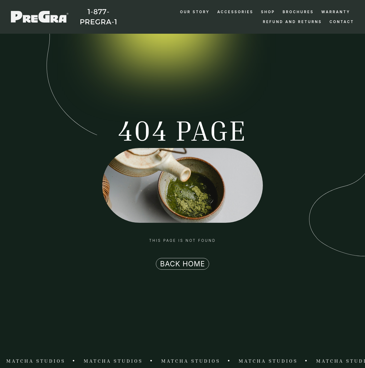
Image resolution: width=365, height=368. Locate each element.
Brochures (298, 12)
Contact (342, 22)
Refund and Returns (292, 22)
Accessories (235, 12)
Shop (268, 12)
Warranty (335, 12)
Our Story (195, 12)
